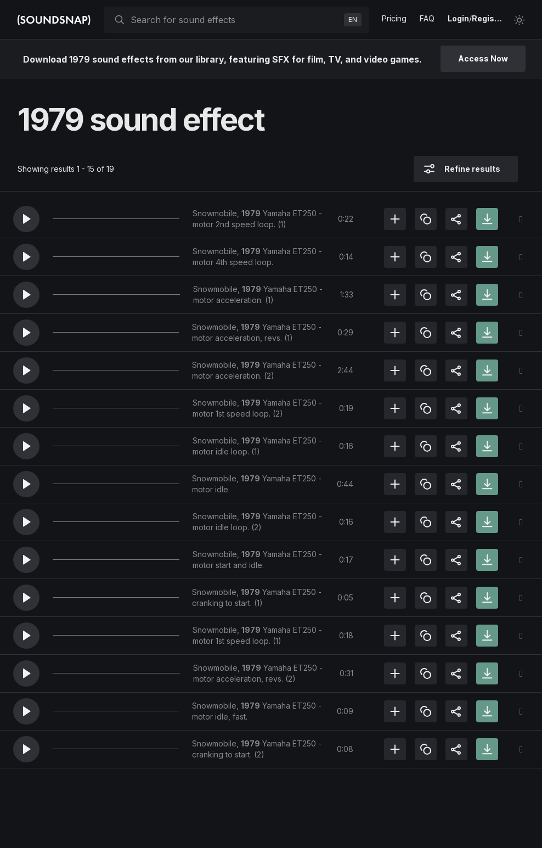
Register (488, 18)
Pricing (394, 18)
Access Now (483, 58)
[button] (26, 219)
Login (458, 18)
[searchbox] (235, 19)
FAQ (427, 18)
